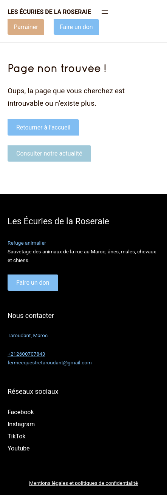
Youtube (19, 448)
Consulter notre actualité (49, 153)
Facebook (21, 412)
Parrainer (26, 27)
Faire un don (76, 27)
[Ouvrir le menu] (104, 12)
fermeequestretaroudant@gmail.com (50, 362)
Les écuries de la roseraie (49, 11)
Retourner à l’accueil (43, 127)
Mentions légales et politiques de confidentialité (83, 483)
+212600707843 (26, 354)
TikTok (17, 436)
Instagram (21, 424)
